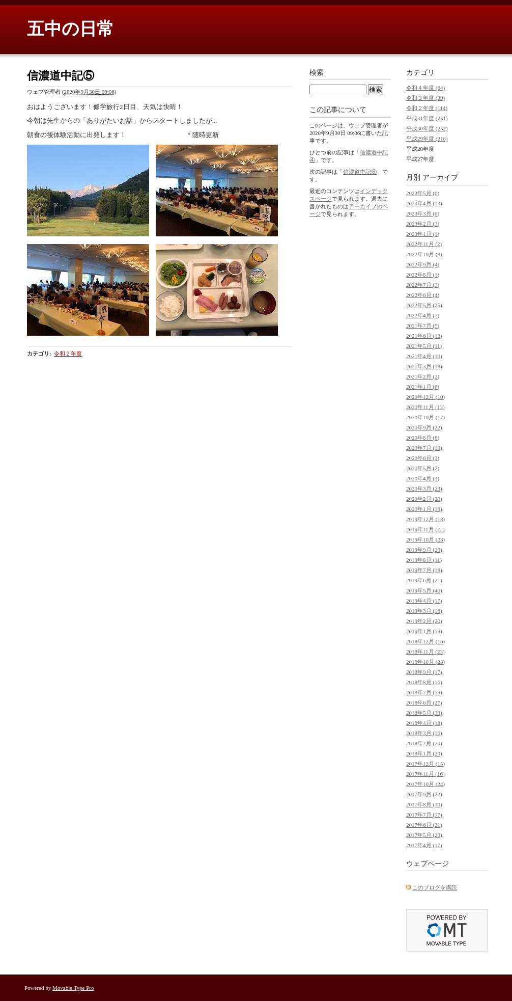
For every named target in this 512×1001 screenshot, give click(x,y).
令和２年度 (68, 353)
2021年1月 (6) (422, 387)
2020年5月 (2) (422, 468)
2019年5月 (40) (424, 590)
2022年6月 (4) (422, 295)
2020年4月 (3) (422, 478)
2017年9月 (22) (424, 794)
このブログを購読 (434, 887)
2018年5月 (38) (424, 713)
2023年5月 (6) (422, 193)
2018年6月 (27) (424, 702)
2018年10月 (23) (425, 662)
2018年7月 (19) (424, 692)
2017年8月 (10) (424, 804)
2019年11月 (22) (425, 529)
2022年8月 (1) (422, 275)
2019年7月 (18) (424, 570)
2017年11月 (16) (425, 774)
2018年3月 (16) (424, 733)
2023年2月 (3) (422, 224)
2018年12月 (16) (425, 641)
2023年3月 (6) (422, 213)
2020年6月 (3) (422, 458)
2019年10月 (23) (425, 539)
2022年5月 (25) (424, 305)
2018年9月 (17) (424, 672)
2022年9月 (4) (422, 264)
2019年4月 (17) (424, 601)
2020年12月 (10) (425, 397)
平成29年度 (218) (427, 139)
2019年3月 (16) (424, 611)
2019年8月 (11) (424, 560)
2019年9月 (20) (424, 550)
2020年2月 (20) (424, 499)
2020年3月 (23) (424, 488)
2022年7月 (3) (422, 285)
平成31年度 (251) (427, 118)
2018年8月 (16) (424, 682)
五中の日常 (70, 28)
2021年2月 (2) (422, 376)
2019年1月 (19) (424, 631)
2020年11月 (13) (425, 407)
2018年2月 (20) (424, 743)
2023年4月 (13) (424, 203)
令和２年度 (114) (426, 108)
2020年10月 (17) (425, 417)
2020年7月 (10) (424, 448)
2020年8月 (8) (422, 438)
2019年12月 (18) (425, 519)
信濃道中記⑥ (360, 172)
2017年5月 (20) (424, 835)
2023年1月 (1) (422, 234)
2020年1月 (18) (424, 509)
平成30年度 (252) (427, 128)
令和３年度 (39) (425, 98)
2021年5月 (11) (424, 346)
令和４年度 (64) (425, 88)
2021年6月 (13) (424, 336)
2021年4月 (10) (424, 356)
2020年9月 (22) (424, 427)
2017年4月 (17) (424, 845)
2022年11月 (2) (424, 244)
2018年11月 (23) (425, 651)
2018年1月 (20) (424, 753)
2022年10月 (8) (424, 254)
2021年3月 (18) (424, 366)
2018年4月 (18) (424, 723)
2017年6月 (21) (424, 825)
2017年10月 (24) (425, 784)
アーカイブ (440, 177)
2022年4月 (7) (422, 315)
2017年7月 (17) (424, 814)
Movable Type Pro (73, 988)
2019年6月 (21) (424, 580)
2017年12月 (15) (425, 764)
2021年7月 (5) (422, 325)
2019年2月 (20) (424, 621)
